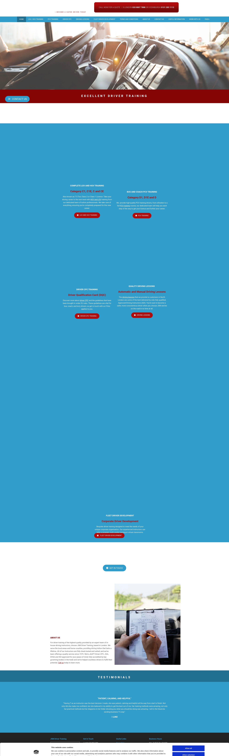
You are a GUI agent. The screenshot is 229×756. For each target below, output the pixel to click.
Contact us (164, 19)
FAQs (218, 19)
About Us (149, 19)
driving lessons (128, 298)
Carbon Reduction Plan (123, 751)
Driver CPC (61, 19)
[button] (17, 100)
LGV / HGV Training (26, 19)
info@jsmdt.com (89, 751)
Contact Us (119, 747)
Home (10, 19)
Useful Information (184, 19)
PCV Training (45, 19)
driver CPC (84, 301)
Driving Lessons (79, 19)
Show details (140, 421)
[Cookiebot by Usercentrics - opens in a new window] (36, 421)
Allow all (188, 406)
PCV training (125, 207)
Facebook (87, 754)
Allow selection (188, 412)
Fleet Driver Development (103, 19)
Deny (188, 419)
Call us (61, 664)
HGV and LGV (95, 201)
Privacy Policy (120, 744)
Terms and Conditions (130, 19)
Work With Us (204, 19)
